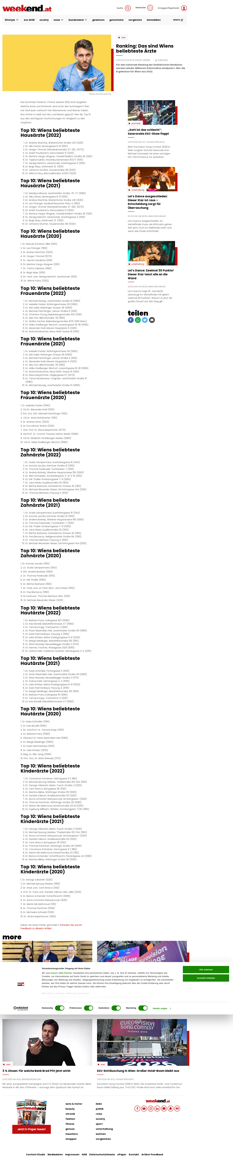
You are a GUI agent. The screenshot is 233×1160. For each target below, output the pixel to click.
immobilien (154, 20)
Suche (124, 8)
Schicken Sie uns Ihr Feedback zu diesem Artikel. (51, 926)
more (178, 19)
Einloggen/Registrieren (172, 8)
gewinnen (98, 20)
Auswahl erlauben (206, 1123)
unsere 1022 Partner (61, 1118)
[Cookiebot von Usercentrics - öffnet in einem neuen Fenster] (21, 1154)
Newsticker (144, 8)
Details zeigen (160, 1154)
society (44, 20)
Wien (123, 37)
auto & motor (74, 1103)
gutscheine (116, 20)
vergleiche (135, 20)
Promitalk (136, 123)
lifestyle (12, 20)
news (59, 20)
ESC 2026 (29, 20)
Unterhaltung (138, 190)
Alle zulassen (206, 1115)
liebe (99, 1103)
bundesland (78, 20)
